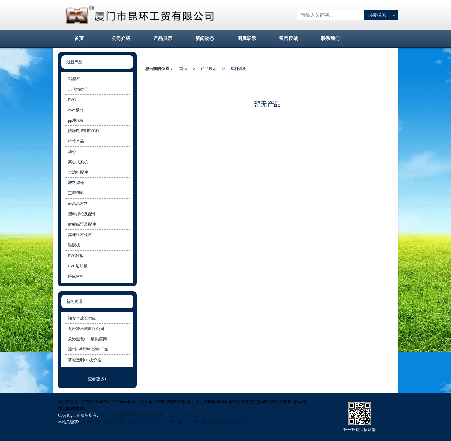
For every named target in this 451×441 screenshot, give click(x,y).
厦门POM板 (163, 422)
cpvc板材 (76, 110)
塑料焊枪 (238, 68)
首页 (183, 68)
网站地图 (155, 415)
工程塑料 (76, 193)
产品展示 (209, 68)
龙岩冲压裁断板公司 (86, 328)
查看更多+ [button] (97, 379)
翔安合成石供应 (82, 318)
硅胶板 (74, 245)
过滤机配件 (78, 172)
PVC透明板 (78, 266)
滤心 (72, 151)
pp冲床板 (76, 120)
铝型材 (74, 78)
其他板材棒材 (80, 234)
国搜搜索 (377, 15)
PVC (72, 99)
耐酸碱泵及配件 (82, 224)
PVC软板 (76, 255)
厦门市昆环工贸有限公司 (121, 415)
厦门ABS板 (188, 422)
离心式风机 (78, 162)
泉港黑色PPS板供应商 (87, 339)
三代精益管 (78, 89)
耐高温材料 (78, 203)
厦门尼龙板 (115, 422)
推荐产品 (76, 141)
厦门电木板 (90, 422)
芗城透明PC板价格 (84, 359)
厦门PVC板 (139, 422)
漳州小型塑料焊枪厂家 (88, 349)
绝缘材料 (76, 276)
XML (172, 415)
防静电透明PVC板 (84, 130)
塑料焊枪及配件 (82, 214)
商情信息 (189, 415)
